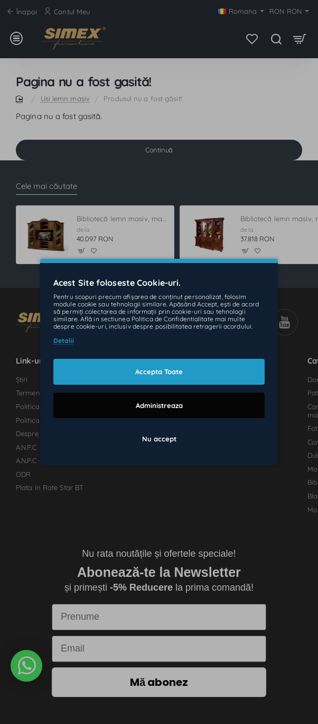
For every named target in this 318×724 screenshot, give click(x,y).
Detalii (63, 341)
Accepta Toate (159, 371)
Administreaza (159, 405)
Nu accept (159, 439)
